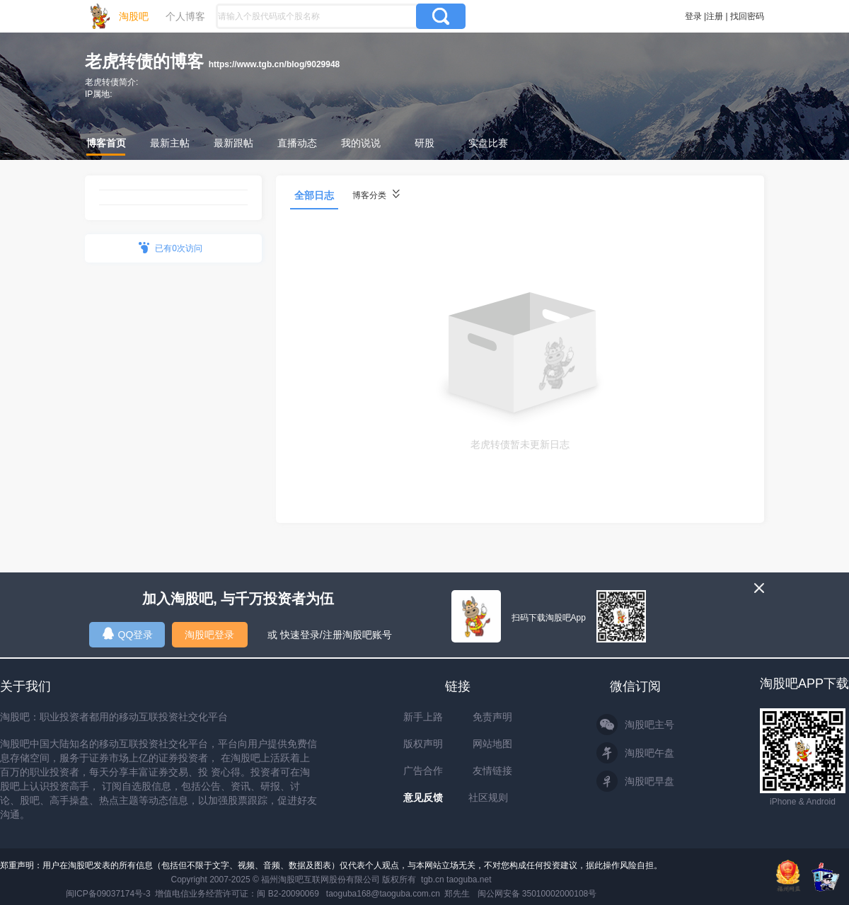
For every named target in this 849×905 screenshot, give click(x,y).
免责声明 (492, 716)
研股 (424, 143)
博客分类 (376, 195)
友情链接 (492, 770)
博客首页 (106, 143)
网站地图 (492, 743)
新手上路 (423, 716)
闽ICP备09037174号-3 (108, 894)
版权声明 (423, 743)
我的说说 (361, 143)
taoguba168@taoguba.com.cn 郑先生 (398, 894)
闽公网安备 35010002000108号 (537, 894)
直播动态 (297, 143)
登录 (693, 16)
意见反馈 (423, 797)
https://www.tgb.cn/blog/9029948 (274, 64)
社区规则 (488, 797)
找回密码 (747, 16)
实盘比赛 (488, 143)
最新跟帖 (233, 143)
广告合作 (423, 770)
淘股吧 (134, 16)
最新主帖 (170, 143)
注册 (714, 16)
